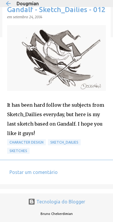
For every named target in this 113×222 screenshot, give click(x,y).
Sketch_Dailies (64, 142)
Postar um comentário (33, 172)
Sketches (18, 151)
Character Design (26, 142)
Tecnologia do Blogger (56, 201)
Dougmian (28, 3)
